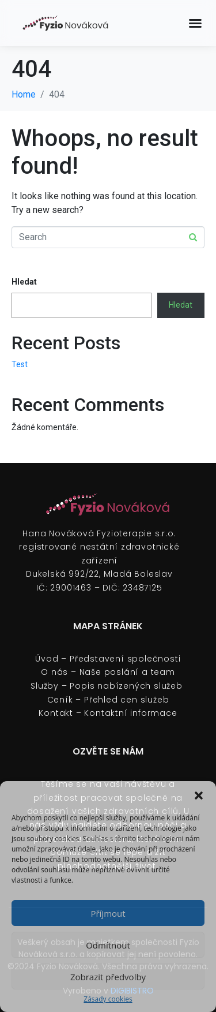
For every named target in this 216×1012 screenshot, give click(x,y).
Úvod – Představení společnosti (107, 658)
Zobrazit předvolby (108, 977)
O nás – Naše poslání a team (108, 672)
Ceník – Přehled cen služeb (108, 699)
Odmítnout (108, 945)
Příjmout (107, 913)
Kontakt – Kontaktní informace (108, 713)
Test (20, 364)
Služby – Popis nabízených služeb (108, 686)
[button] (198, 795)
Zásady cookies (108, 999)
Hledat (24, 281)
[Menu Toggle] (195, 23)
